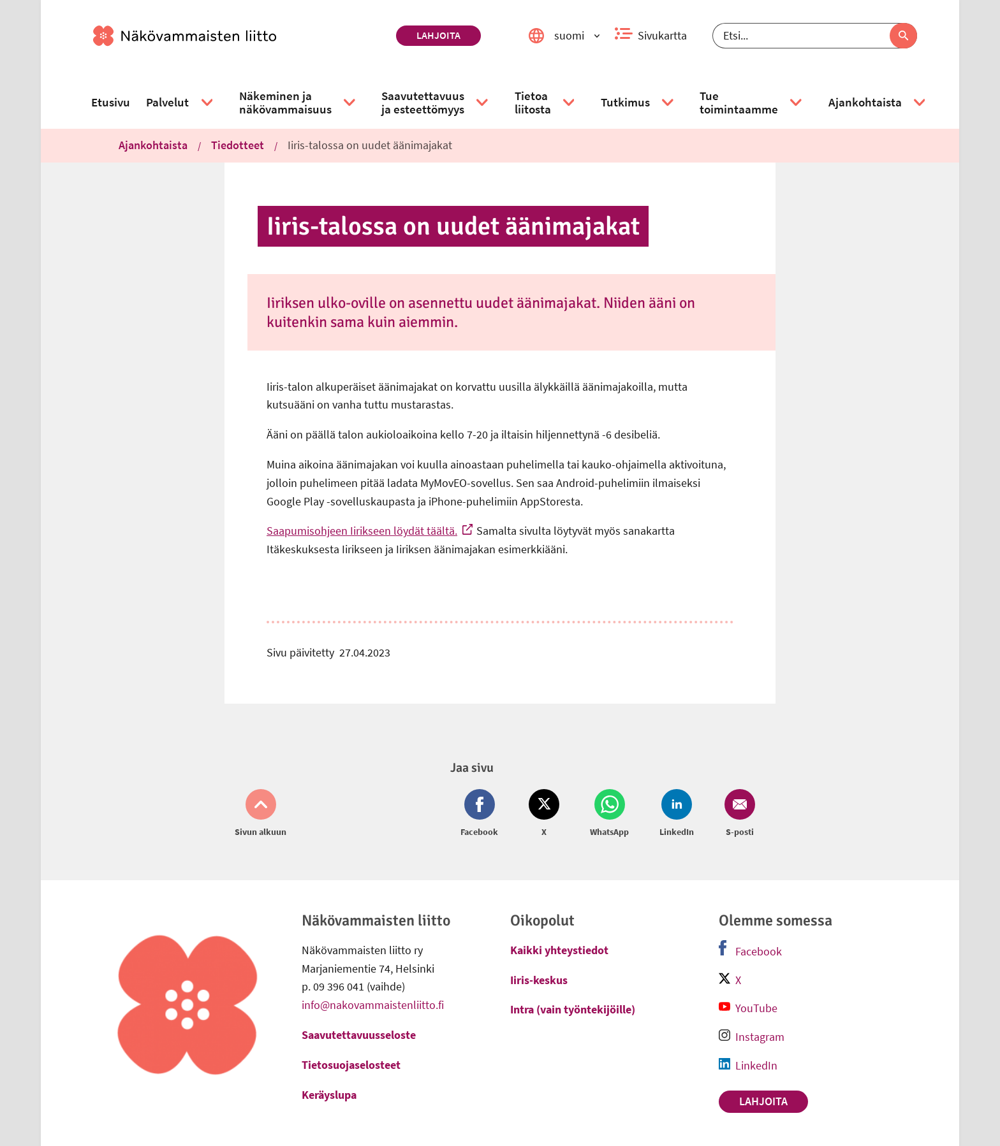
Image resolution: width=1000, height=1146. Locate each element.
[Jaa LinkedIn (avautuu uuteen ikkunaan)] (676, 814)
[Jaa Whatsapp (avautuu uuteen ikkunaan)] (609, 814)
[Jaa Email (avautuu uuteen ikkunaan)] (737, 814)
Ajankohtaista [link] (153, 145)
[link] (239, 35)
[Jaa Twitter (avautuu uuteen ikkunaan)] (544, 814)
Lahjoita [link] (438, 35)
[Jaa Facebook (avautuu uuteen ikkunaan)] (481, 814)
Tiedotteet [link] (237, 145)
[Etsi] (814, 35)
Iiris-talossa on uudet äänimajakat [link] (370, 145)
